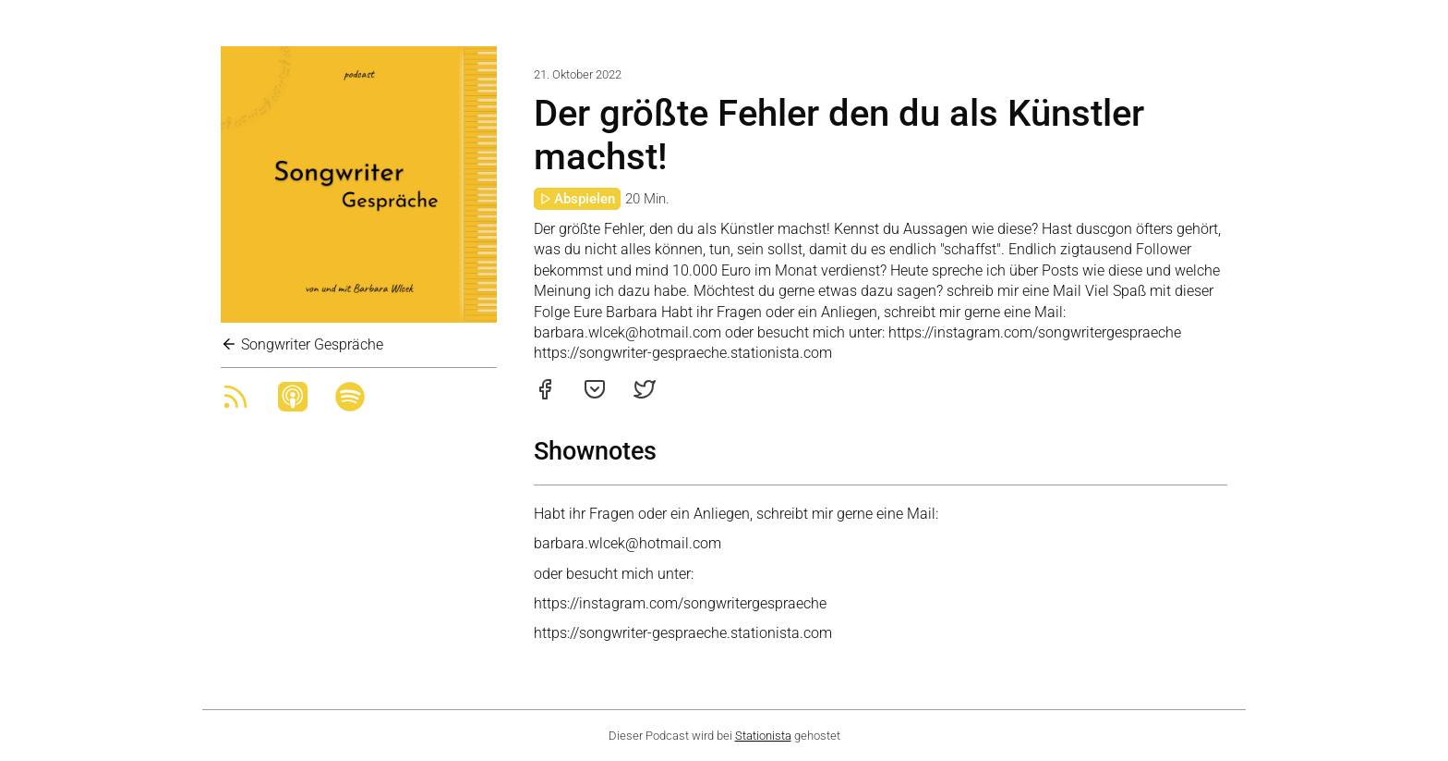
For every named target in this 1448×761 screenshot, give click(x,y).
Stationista (763, 736)
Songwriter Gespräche (302, 344)
